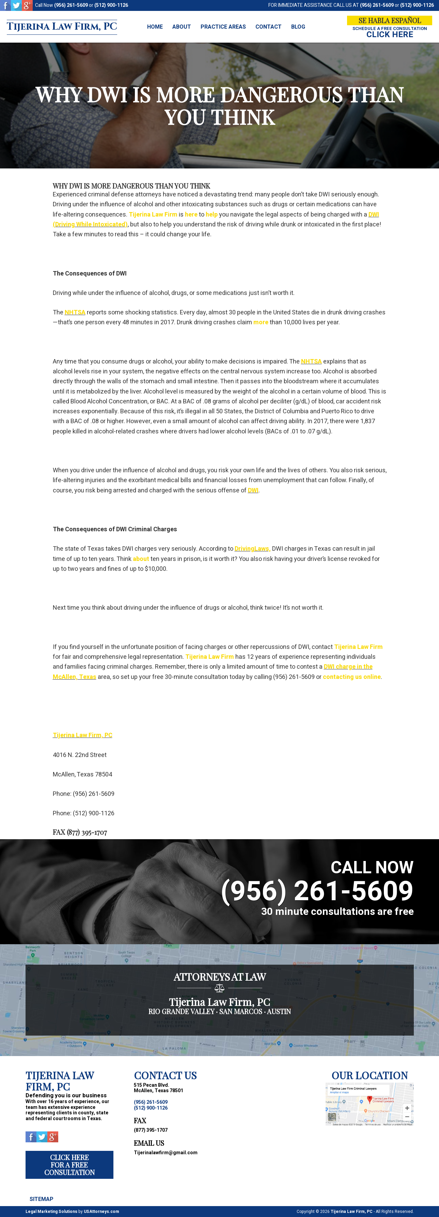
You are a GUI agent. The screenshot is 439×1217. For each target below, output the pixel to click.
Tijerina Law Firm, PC (66, 27)
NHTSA (75, 312)
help (212, 214)
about (141, 559)
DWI (253, 490)
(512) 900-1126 (111, 5)
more (260, 322)
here (191, 214)
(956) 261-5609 (71, 5)
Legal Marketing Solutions (51, 1211)
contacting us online (352, 677)
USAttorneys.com (101, 1211)
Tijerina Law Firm (153, 214)
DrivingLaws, (253, 548)
